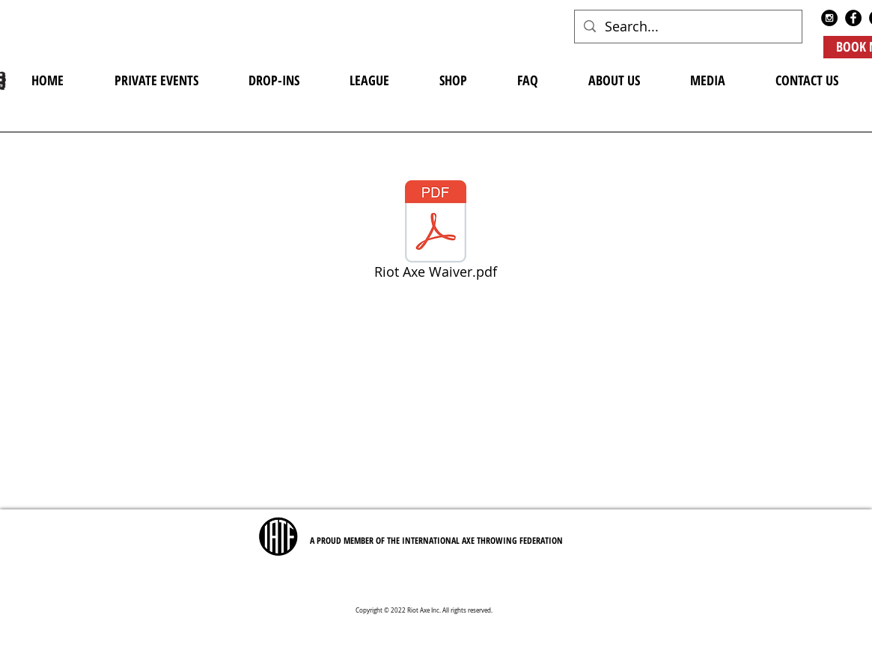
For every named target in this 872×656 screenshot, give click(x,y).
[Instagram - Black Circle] (829, 18)
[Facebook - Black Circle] (853, 18)
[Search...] (687, 26)
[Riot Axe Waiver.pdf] (436, 232)
